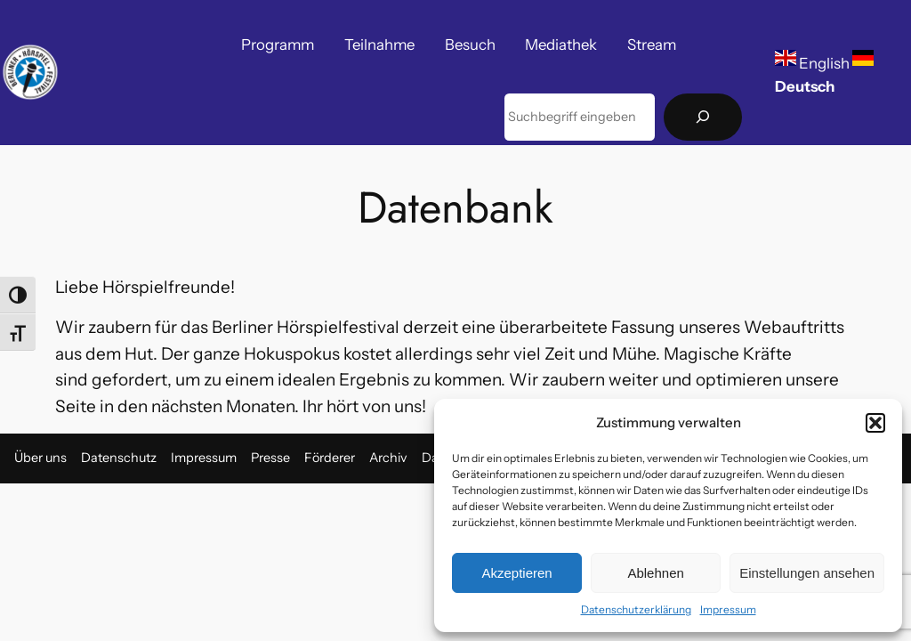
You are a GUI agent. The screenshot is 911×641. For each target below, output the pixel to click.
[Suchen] (703, 117)
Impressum (728, 609)
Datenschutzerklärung (636, 609)
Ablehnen (655, 572)
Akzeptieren (516, 572)
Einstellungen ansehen (807, 572)
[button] (875, 423)
